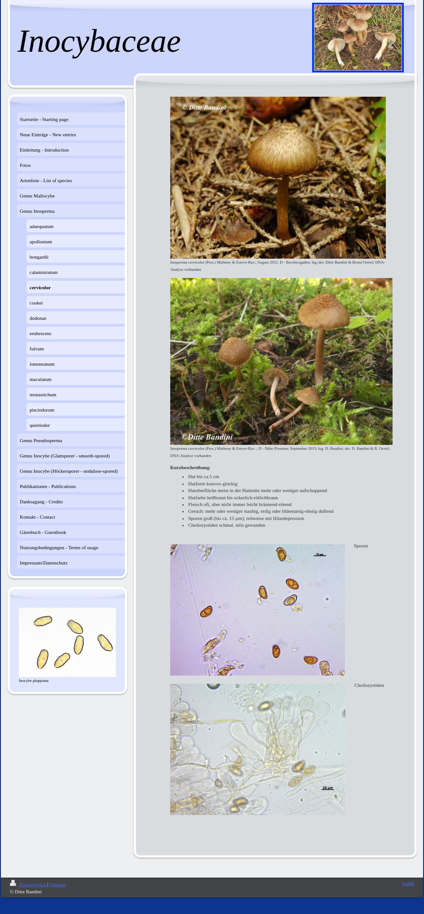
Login (408, 883)
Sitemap (57, 884)
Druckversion (28, 884)
